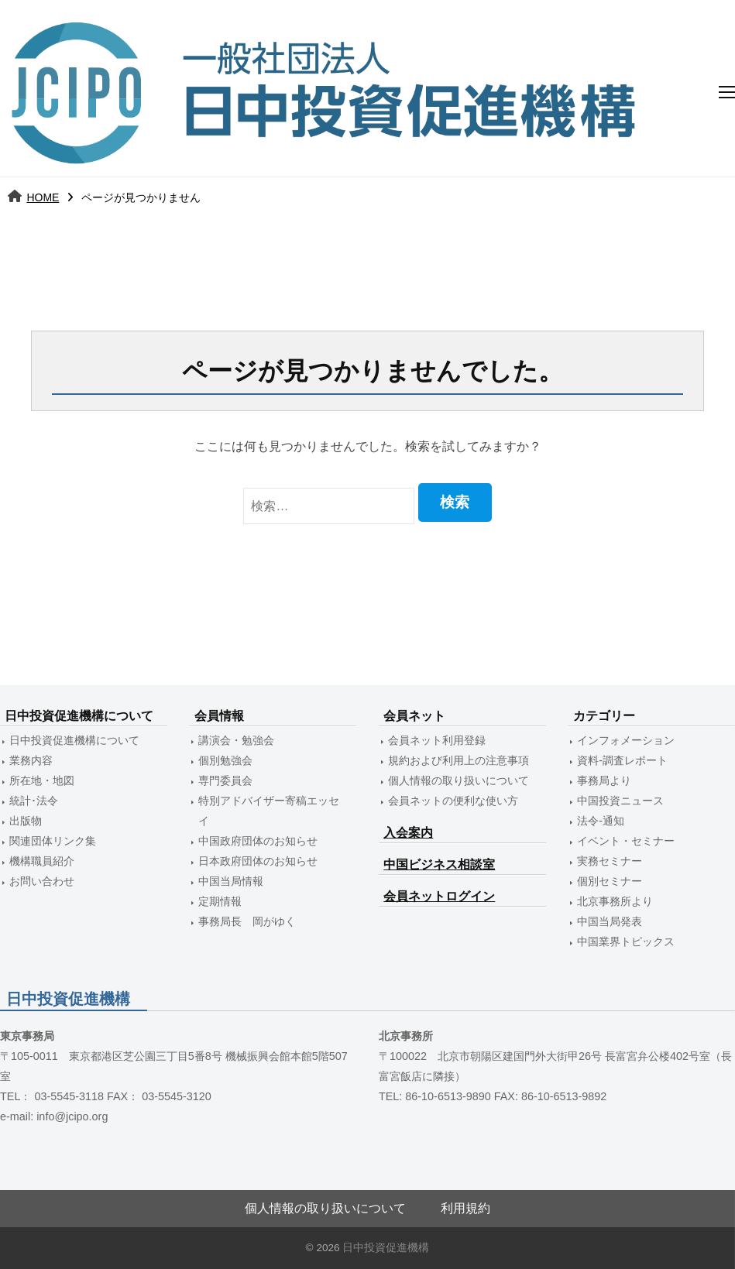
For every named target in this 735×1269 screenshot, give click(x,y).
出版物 (25, 821)
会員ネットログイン (439, 896)
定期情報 (220, 901)
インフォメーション (626, 740)
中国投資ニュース (620, 800)
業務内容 (31, 760)
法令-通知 (600, 821)
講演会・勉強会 (236, 740)
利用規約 (465, 1208)
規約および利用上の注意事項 (458, 760)
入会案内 (408, 832)
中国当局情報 (230, 881)
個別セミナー (609, 881)
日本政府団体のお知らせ (258, 861)
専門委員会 (225, 780)
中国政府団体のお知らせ (258, 841)
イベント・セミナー (626, 841)
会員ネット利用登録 (437, 740)
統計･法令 (33, 800)
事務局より (604, 780)
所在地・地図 (41, 780)
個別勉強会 (225, 760)
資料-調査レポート (622, 760)
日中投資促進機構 (385, 1248)
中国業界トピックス (626, 941)
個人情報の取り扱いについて (458, 780)
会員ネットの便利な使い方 (453, 800)
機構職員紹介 (41, 861)
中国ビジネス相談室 (439, 864)
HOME (42, 197)
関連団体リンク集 (52, 841)
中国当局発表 (609, 921)
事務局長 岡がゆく (247, 921)
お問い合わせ (41, 881)
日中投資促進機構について (74, 740)
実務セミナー (609, 861)
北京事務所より (615, 901)
